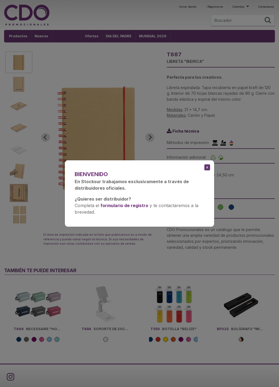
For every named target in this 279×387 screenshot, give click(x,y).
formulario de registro (124, 205)
